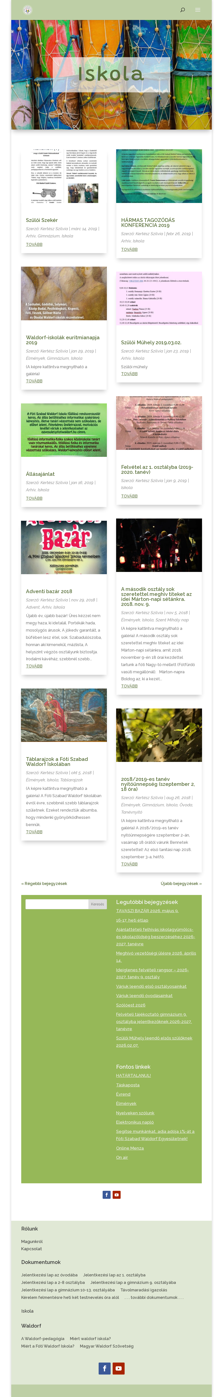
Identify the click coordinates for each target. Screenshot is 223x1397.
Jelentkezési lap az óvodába (49, 1275)
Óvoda (186, 804)
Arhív (31, 235)
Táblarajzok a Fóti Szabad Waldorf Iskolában (57, 761)
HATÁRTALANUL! (133, 1075)
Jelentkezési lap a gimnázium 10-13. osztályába (68, 1290)
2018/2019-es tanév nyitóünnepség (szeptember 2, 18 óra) (158, 784)
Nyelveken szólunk (135, 1112)
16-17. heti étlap (132, 920)
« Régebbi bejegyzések (44, 883)
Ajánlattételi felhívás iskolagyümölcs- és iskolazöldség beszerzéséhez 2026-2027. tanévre (155, 936)
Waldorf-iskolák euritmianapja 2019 (63, 340)
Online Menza (130, 1148)
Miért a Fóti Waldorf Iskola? (47, 1347)
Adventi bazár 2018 (49, 591)
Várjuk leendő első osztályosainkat (151, 986)
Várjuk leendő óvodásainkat (144, 995)
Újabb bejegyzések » (181, 883)
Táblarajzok (71, 779)
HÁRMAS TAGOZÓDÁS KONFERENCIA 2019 (148, 222)
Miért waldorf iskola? (90, 1339)
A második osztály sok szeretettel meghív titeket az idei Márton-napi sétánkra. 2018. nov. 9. (156, 596)
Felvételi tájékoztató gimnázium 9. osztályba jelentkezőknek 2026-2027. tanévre (154, 1021)
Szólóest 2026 (130, 1005)
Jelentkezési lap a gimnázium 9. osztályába (133, 1283)
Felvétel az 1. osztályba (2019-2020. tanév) (157, 469)
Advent (33, 607)
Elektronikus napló (135, 1122)
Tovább (34, 244)
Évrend (123, 1094)
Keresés (97, 904)
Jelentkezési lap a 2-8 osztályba (53, 1283)
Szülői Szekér (42, 220)
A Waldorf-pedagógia (42, 1339)
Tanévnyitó (131, 812)
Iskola (67, 235)
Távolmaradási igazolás (143, 1290)
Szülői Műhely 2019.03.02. (151, 343)
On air (122, 1157)
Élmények (35, 358)
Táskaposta (128, 1084)
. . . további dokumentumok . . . (154, 1298)
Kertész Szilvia (54, 228)
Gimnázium (49, 235)
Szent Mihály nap (172, 619)
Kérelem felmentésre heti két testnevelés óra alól (70, 1298)
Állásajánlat (40, 474)
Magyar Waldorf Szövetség (107, 1347)
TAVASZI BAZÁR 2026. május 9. (147, 910)
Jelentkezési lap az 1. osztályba (114, 1275)
